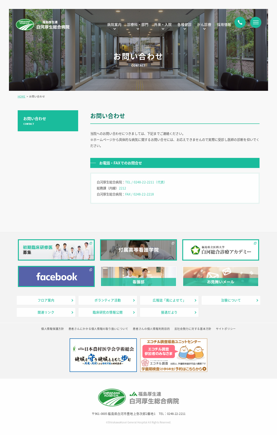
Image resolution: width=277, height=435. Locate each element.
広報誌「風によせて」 (169, 300)
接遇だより (169, 312)
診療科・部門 (137, 24)
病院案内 (114, 24)
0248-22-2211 (176, 413)
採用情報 (224, 24)
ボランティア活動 (107, 300)
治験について (231, 300)
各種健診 (184, 24)
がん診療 (204, 24)
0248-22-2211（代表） (150, 182)
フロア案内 (46, 300)
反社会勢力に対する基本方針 (192, 329)
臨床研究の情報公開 (108, 312)
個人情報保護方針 (52, 329)
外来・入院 (163, 24)
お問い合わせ (48, 121)
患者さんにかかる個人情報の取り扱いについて (98, 329)
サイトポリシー (226, 329)
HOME (22, 96)
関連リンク (46, 312)
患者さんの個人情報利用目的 (151, 329)
